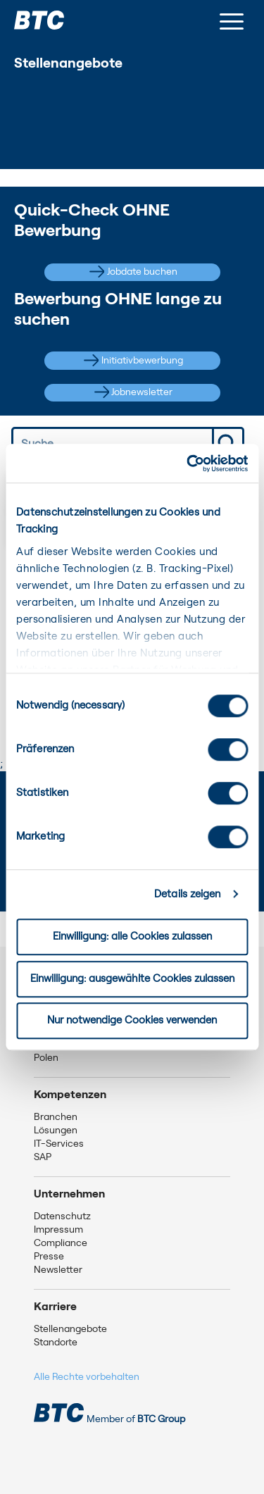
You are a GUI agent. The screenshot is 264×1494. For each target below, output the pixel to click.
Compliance (60, 1243)
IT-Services (59, 1144)
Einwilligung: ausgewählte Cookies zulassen (132, 978)
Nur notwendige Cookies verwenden (132, 1020)
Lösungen (55, 1130)
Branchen (55, 1117)
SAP (42, 1157)
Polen (46, 1058)
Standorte (55, 1342)
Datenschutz (62, 1216)
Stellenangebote (70, 1329)
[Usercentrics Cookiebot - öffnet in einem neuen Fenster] (188, 463)
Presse (49, 1257)
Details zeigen (187, 894)
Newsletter (58, 1270)
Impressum (58, 1230)
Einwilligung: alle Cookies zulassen (132, 936)
